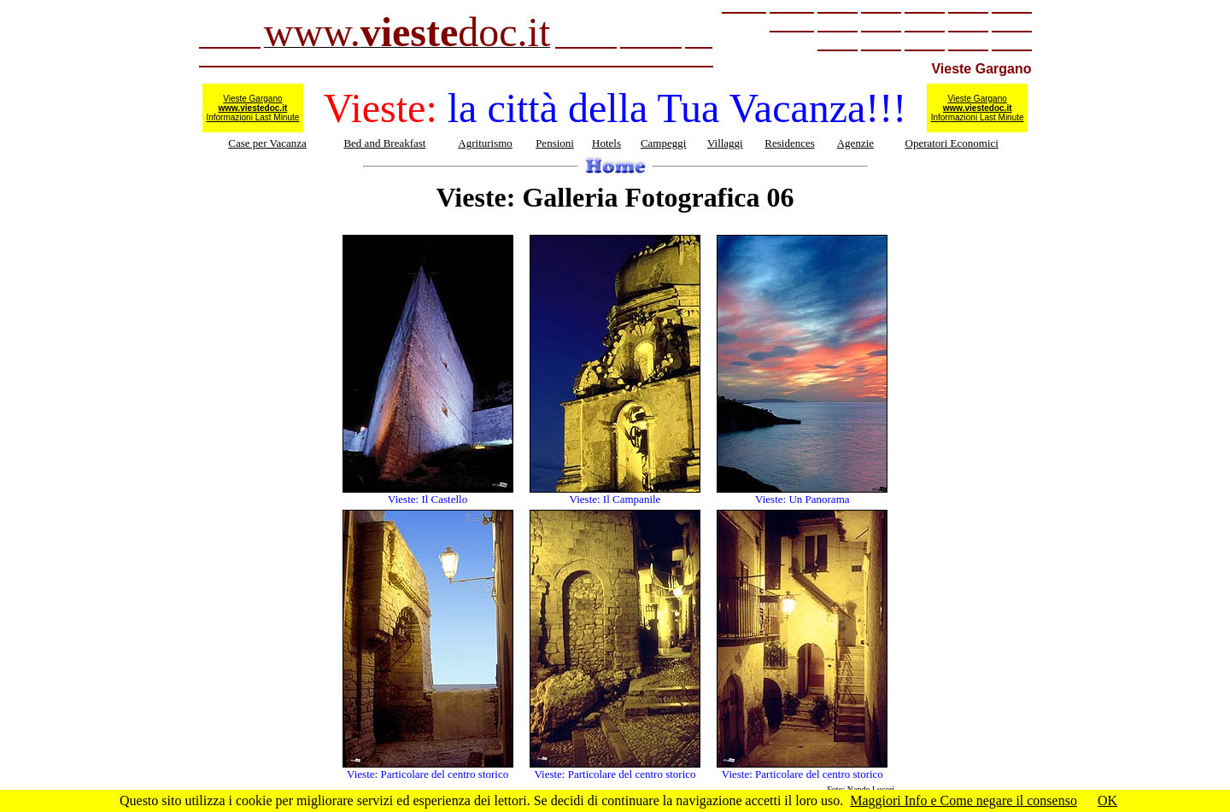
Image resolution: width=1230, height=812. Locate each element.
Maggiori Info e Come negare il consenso (963, 800)
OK (1107, 800)
